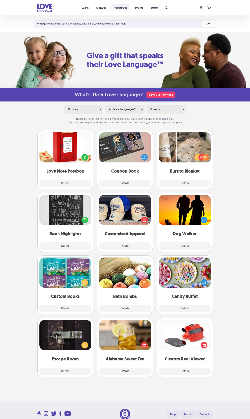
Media (187, 414)
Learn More (120, 23)
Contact (204, 414)
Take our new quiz (161, 95)
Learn (85, 8)
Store (154, 8)
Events (139, 8)
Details (65, 183)
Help (173, 414)
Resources (120, 8)
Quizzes (101, 8)
